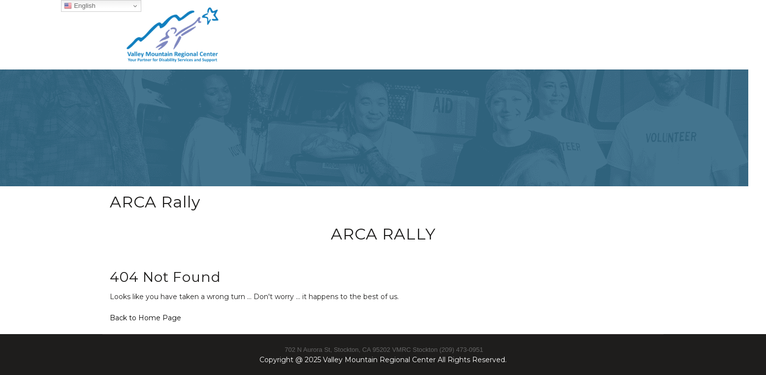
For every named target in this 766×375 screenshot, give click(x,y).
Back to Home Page (145, 317)
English (79, 6)
